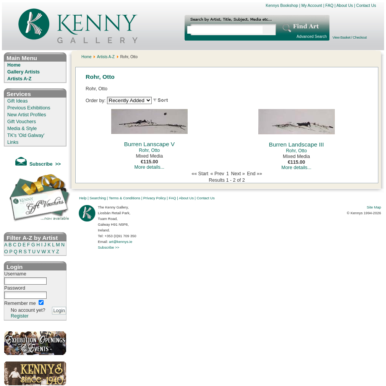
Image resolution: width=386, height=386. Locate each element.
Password (14, 288)
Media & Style (22, 128)
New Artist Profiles (26, 114)
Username (15, 274)
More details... (150, 167)
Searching (97, 198)
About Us (344, 5)
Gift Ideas (17, 101)
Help (83, 198)
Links (12, 142)
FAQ (329, 5)
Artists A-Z (19, 78)
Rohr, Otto (149, 150)
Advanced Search (312, 36)
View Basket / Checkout (349, 37)
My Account (311, 5)
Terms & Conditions (124, 198)
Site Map (374, 207)
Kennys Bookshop (282, 5)
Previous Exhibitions (28, 108)
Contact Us (366, 5)
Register (20, 316)
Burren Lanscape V (149, 144)
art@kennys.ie (120, 241)
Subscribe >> (108, 247)
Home (14, 65)
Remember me (20, 303)
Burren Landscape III (296, 144)
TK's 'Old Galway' (25, 135)
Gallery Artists (23, 72)
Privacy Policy (154, 198)
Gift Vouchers (21, 121)
